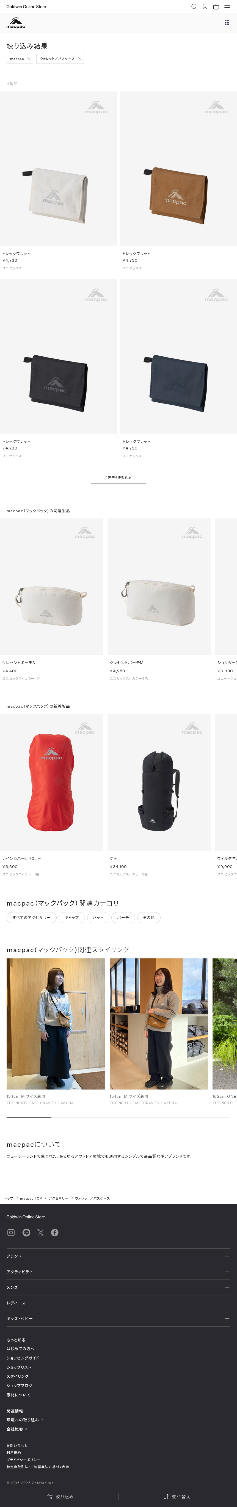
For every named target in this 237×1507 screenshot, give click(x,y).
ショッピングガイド (23, 1358)
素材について (19, 1394)
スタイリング (18, 1376)
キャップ (72, 917)
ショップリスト (19, 1367)
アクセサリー (58, 1198)
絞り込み (60, 1496)
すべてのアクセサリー (31, 917)
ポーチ (123, 917)
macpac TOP (31, 1198)
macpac (17, 58)
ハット (98, 917)
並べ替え (177, 1496)
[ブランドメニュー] (227, 23)
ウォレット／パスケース (57, 58)
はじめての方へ (21, 1348)
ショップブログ (19, 1385)
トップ (8, 1198)
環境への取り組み (25, 1419)
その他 (149, 917)
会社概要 (17, 1429)
